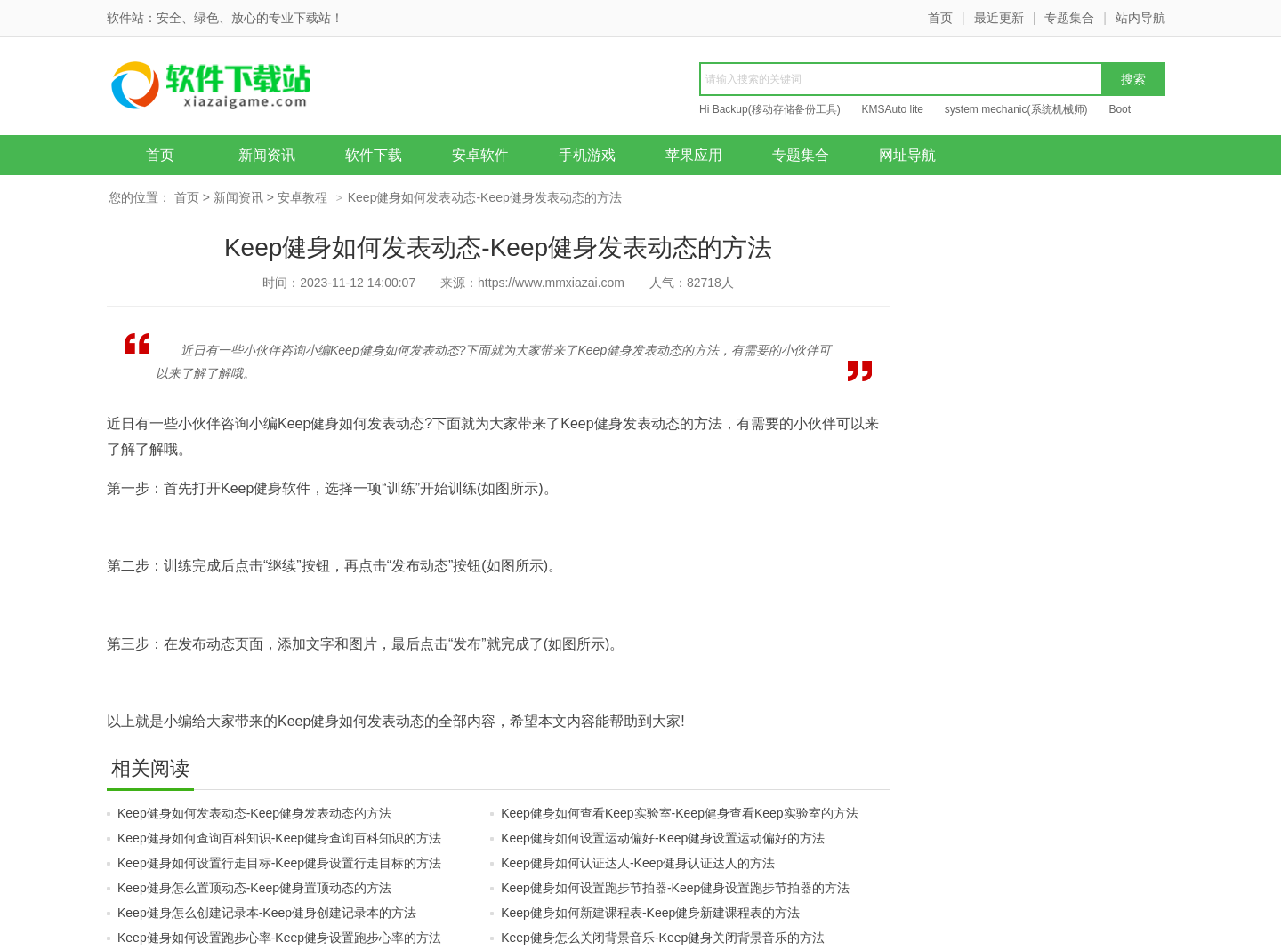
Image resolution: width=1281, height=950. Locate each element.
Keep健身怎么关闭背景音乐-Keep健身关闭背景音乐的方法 (663, 937)
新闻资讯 (266, 155)
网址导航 (907, 155)
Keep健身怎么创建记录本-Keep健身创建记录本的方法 (266, 913)
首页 (940, 18)
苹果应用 (693, 155)
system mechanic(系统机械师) (1016, 109)
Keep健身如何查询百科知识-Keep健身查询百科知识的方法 (279, 838)
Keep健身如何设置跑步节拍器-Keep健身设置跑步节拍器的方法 (675, 888)
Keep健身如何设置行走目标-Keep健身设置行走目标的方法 (279, 863)
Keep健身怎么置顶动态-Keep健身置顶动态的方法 (254, 888)
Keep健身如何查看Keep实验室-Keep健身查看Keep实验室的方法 (679, 813)
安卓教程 (302, 197)
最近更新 (999, 18)
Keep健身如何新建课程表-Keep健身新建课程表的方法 (650, 913)
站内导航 (1140, 18)
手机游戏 (587, 155)
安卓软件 (480, 155)
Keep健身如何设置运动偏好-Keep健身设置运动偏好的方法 (663, 838)
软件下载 (373, 155)
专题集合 (1069, 18)
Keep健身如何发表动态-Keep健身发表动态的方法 (254, 813)
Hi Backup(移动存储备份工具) (770, 109)
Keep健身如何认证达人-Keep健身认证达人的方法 (638, 863)
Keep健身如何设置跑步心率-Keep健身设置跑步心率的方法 (279, 937)
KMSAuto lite (892, 109)
